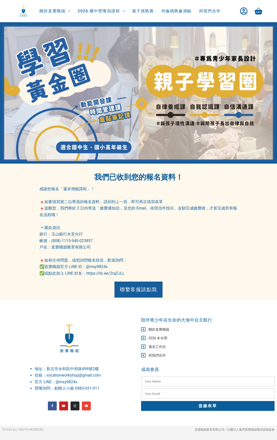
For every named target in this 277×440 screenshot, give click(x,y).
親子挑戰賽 (143, 11)
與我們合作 (210, 11)
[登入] (243, 11)
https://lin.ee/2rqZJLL (105, 273)
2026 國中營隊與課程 (102, 11)
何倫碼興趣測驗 (176, 11)
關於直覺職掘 (55, 11)
